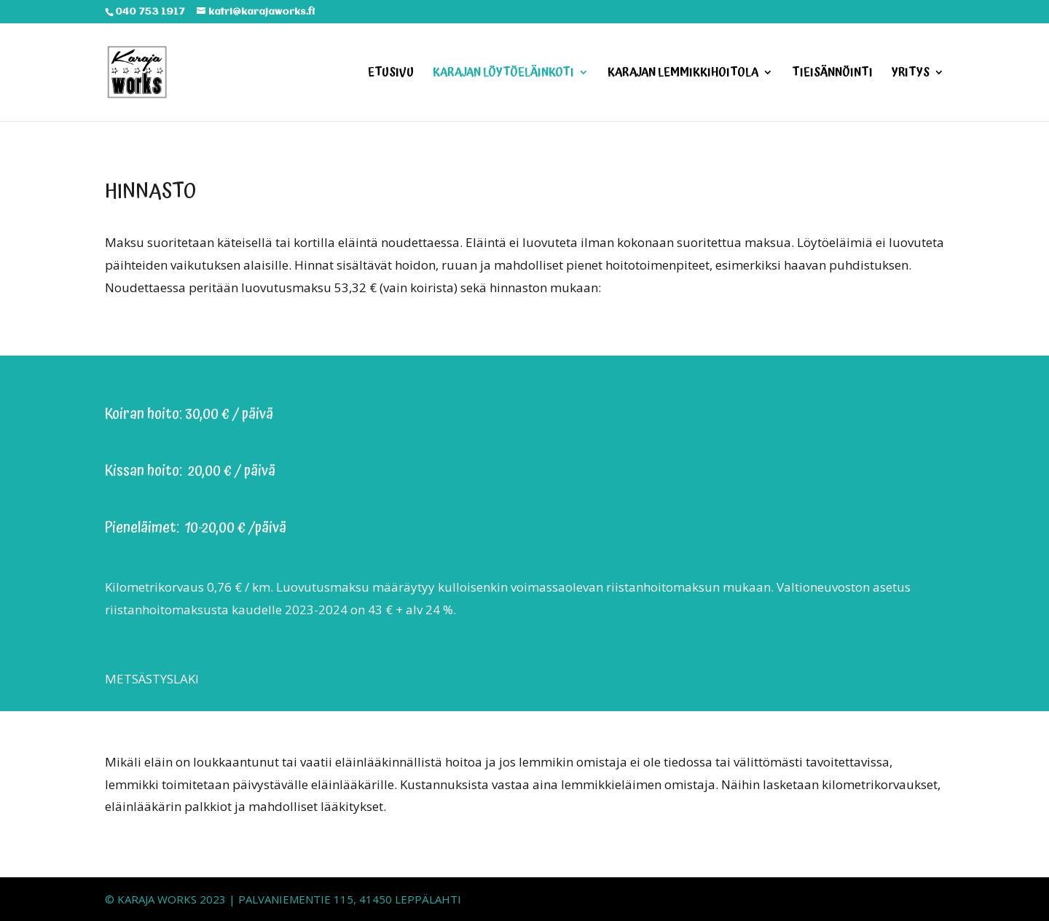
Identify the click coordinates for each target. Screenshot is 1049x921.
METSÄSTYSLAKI (152, 678)
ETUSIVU (391, 74)
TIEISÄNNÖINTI (832, 74)
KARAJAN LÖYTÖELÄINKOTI (503, 74)
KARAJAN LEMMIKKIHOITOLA (683, 74)
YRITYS (911, 74)
